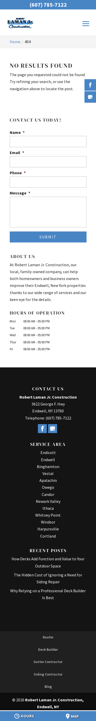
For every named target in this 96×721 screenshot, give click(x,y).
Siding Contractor (48, 674)
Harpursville (48, 528)
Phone (18, 172)
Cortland (48, 536)
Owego (48, 487)
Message (20, 192)
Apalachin (48, 480)
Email (17, 152)
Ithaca (48, 508)
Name (17, 132)
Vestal (48, 473)
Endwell (48, 459)
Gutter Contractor (48, 661)
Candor (48, 494)
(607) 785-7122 (48, 4)
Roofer (48, 637)
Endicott (48, 452)
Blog (48, 686)
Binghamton (48, 466)
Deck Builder (48, 649)
